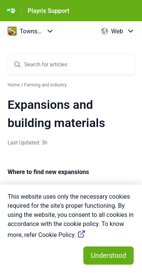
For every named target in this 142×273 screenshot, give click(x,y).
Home (14, 85)
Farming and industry (45, 85)
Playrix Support (48, 10)
